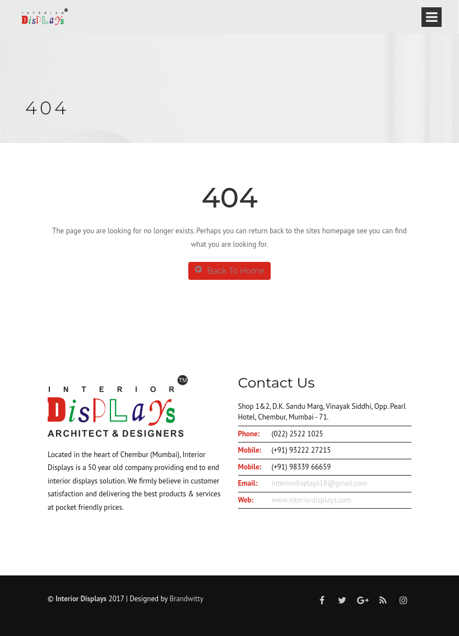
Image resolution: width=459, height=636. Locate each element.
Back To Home (230, 270)
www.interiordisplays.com (311, 500)
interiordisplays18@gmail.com (320, 483)
